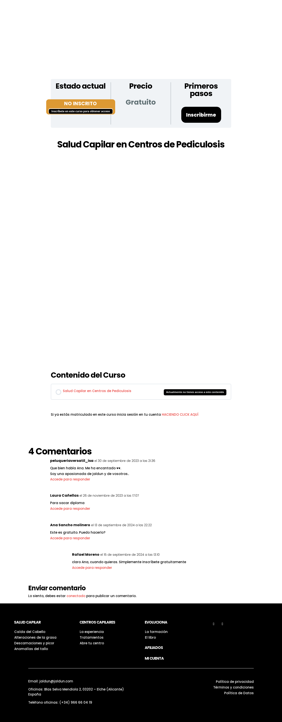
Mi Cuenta (154, 658)
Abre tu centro (92, 643)
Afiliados (154, 647)
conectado (76, 596)
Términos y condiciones (233, 687)
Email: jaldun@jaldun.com (50, 681)
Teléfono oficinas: (60, 702)
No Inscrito (80, 103)
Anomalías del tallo (31, 649)
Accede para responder (70, 479)
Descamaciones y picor (34, 643)
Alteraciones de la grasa (35, 637)
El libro (150, 637)
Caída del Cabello (29, 631)
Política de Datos (239, 693)
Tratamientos (92, 637)
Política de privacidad (235, 681)
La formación (156, 631)
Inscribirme (201, 114)
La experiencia (92, 631)
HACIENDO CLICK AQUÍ (180, 414)
